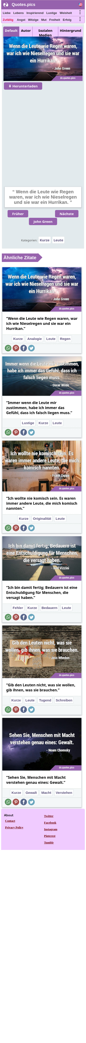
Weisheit (66, 13)
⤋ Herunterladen (23, 86)
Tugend (45, 700)
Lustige (51, 13)
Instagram (50, 829)
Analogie (34, 339)
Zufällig (8, 20)
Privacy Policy (14, 827)
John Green (43, 221)
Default (11, 30)
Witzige (33, 20)
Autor (26, 30)
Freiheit (54, 20)
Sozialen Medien (45, 32)
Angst (21, 20)
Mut (44, 20)
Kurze (45, 240)
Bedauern (49, 608)
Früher (18, 213)
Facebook (50, 822)
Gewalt (31, 793)
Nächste (67, 213)
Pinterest (49, 836)
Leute (58, 240)
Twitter (48, 816)
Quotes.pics (23, 4)
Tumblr (49, 842)
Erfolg (67, 20)
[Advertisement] (43, 135)
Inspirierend (34, 13)
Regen (65, 339)
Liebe (7, 13)
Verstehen (64, 793)
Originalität (42, 518)
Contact (10, 820)
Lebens (18, 13)
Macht (46, 793)
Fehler (18, 608)
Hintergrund (70, 30)
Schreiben (64, 700)
